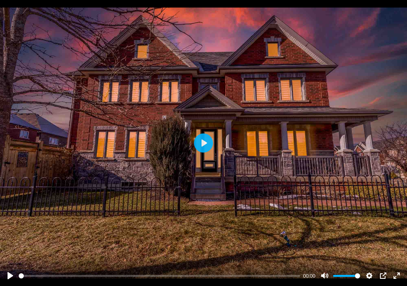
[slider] (159, 276)
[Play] (10, 275)
